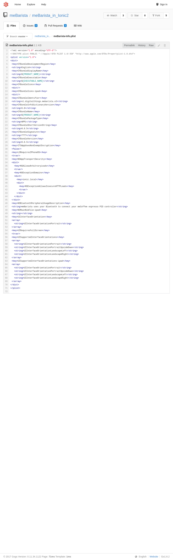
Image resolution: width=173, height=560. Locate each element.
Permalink (129, 45)
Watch (112, 15)
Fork (156, 15)
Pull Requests (56, 25)
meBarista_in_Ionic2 (50, 15)
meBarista (19, 15)
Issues (30, 25)
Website (154, 556)
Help (43, 4)
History (142, 45)
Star (135, 15)
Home (18, 4)
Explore (31, 4)
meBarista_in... (43, 36)
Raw (151, 45)
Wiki (78, 25)
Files (11, 25)
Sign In (161, 4)
